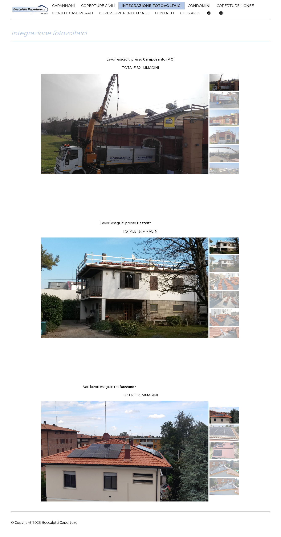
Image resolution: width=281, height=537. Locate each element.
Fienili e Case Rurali (72, 13)
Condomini (199, 6)
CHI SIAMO (190, 13)
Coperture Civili (98, 6)
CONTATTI (164, 13)
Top (266, 523)
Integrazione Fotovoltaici (152, 6)
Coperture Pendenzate (124, 13)
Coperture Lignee (235, 6)
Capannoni (63, 6)
